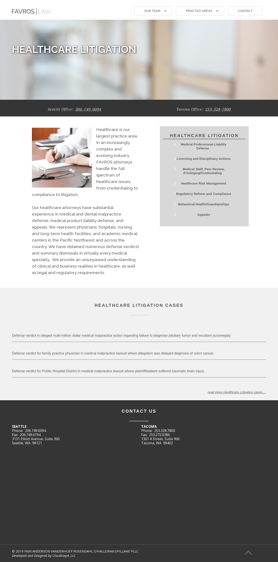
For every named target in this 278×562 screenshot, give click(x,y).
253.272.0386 (159, 434)
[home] (31, 9)
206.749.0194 (30, 434)
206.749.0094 (35, 430)
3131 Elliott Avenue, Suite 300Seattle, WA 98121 (36, 440)
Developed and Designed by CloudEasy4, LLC (44, 555)
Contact (245, 11)
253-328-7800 (218, 109)
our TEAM (152, 11)
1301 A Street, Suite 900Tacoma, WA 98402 (160, 440)
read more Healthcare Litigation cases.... (237, 398)
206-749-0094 (88, 109)
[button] (153, 10)
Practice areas (199, 11)
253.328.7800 (164, 430)
